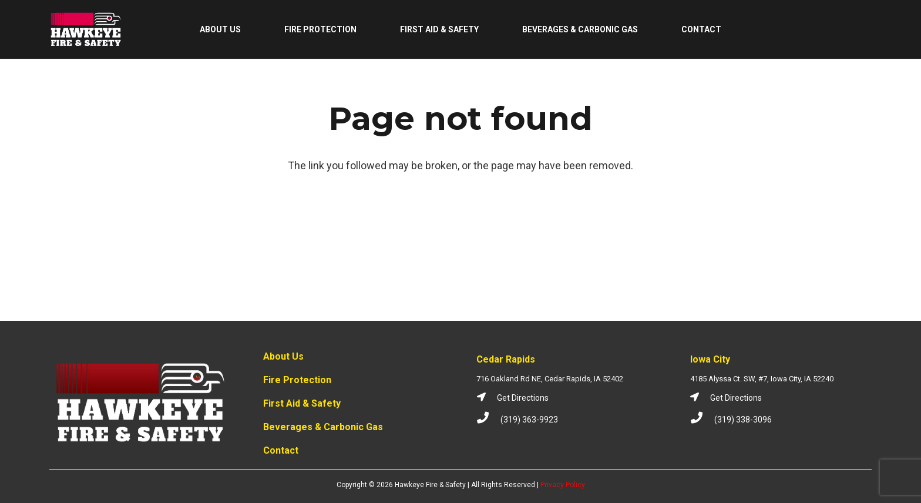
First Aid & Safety (302, 403)
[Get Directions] (486, 397)
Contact (280, 450)
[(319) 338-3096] (702, 419)
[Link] (86, 29)
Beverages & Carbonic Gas (323, 426)
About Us (283, 356)
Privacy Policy (562, 485)
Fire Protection (297, 379)
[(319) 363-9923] (488, 419)
